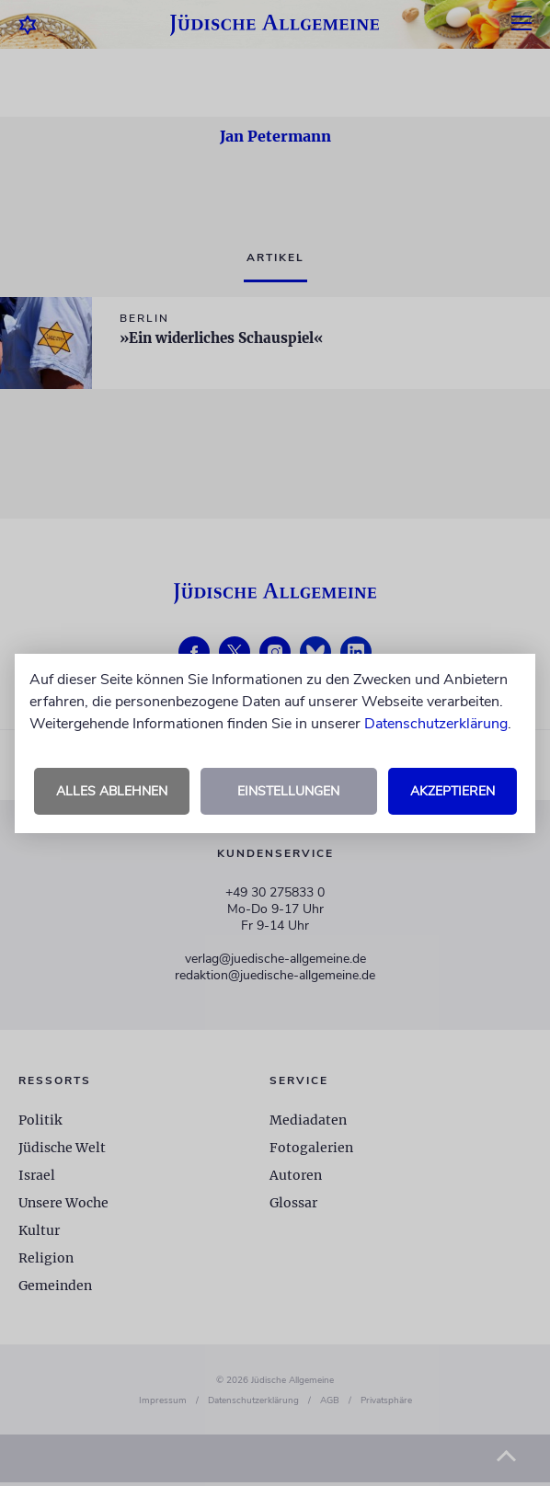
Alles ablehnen (111, 791)
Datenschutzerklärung (436, 724)
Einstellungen (288, 791)
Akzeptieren (452, 791)
